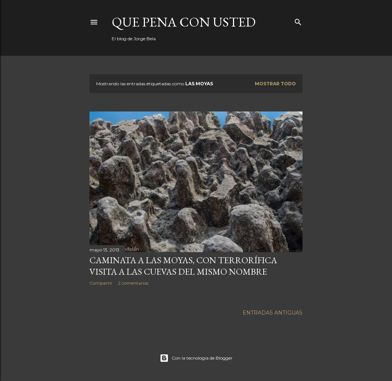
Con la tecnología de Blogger (196, 358)
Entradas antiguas (273, 312)
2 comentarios (133, 283)
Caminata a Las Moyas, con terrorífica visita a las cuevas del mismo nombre (183, 265)
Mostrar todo (275, 83)
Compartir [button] (100, 283)
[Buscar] (298, 20)
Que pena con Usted (184, 22)
